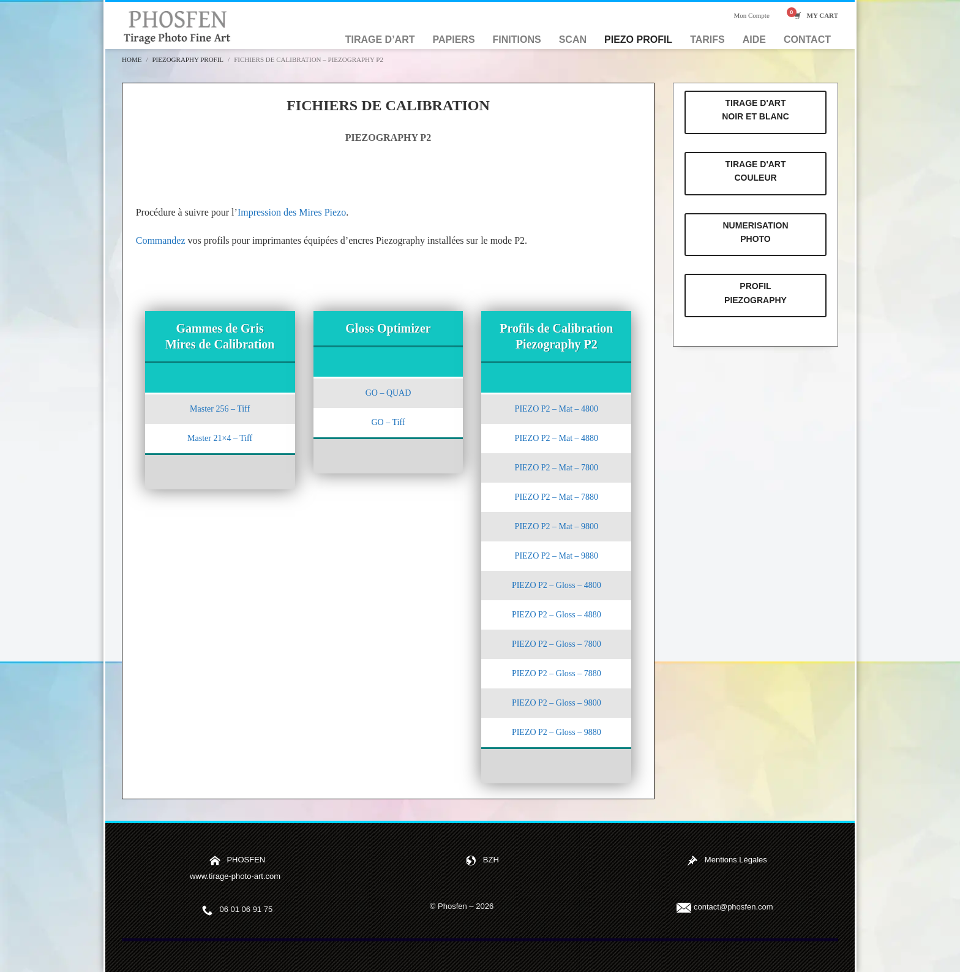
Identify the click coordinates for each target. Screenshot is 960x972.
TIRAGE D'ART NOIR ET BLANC (755, 109)
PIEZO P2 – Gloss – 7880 (556, 673)
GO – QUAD (388, 392)
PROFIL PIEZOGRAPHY (755, 292)
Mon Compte (751, 15)
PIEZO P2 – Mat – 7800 (557, 467)
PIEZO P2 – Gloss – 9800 (556, 702)
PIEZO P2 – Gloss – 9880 (556, 732)
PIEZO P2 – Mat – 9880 (557, 555)
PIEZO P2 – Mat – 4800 (557, 408)
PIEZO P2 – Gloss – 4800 (556, 585)
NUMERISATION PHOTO (755, 232)
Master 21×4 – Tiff (219, 438)
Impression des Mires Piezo (292, 212)
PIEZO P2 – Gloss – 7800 (556, 644)
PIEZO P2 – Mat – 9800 (557, 526)
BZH (491, 860)
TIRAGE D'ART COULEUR (756, 171)
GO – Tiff (388, 422)
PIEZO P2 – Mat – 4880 (557, 438)
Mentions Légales (736, 860)
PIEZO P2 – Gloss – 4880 (556, 614)
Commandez (161, 240)
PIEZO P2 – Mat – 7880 (557, 497)
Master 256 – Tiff (220, 408)
